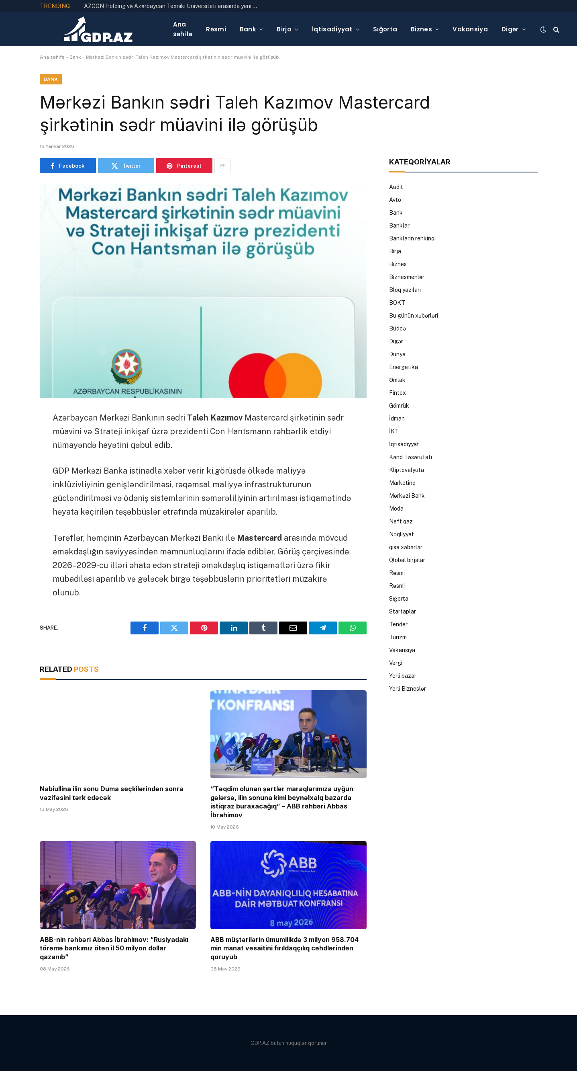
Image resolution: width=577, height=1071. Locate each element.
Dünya (397, 354)
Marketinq (402, 483)
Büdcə (397, 328)
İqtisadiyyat (332, 29)
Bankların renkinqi (412, 238)
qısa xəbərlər (405, 547)
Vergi (395, 663)
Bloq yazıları (405, 290)
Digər (510, 29)
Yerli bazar (402, 676)
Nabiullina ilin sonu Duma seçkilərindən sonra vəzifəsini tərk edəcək (111, 793)
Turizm (398, 637)
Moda (396, 508)
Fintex (397, 393)
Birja (284, 29)
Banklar (399, 225)
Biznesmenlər (406, 277)
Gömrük (399, 405)
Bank (248, 29)
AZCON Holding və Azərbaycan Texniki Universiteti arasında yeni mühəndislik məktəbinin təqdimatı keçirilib (174, 6)
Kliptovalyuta (406, 470)
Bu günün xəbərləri (413, 315)
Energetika (403, 367)
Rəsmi (216, 29)
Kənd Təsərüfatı (410, 457)
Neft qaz (401, 521)
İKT (394, 431)
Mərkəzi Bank (407, 495)
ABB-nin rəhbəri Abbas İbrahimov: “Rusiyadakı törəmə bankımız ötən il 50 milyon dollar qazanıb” (114, 948)
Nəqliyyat (401, 534)
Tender (398, 624)
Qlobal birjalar (407, 560)
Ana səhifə (183, 29)
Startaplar (402, 611)
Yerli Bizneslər (407, 688)
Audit (396, 187)
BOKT (397, 303)
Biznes (421, 29)
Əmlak (397, 380)
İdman (397, 418)
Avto (395, 200)
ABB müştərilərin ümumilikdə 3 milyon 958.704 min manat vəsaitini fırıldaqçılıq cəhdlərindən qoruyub (284, 948)
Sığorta (385, 29)
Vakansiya (470, 29)
